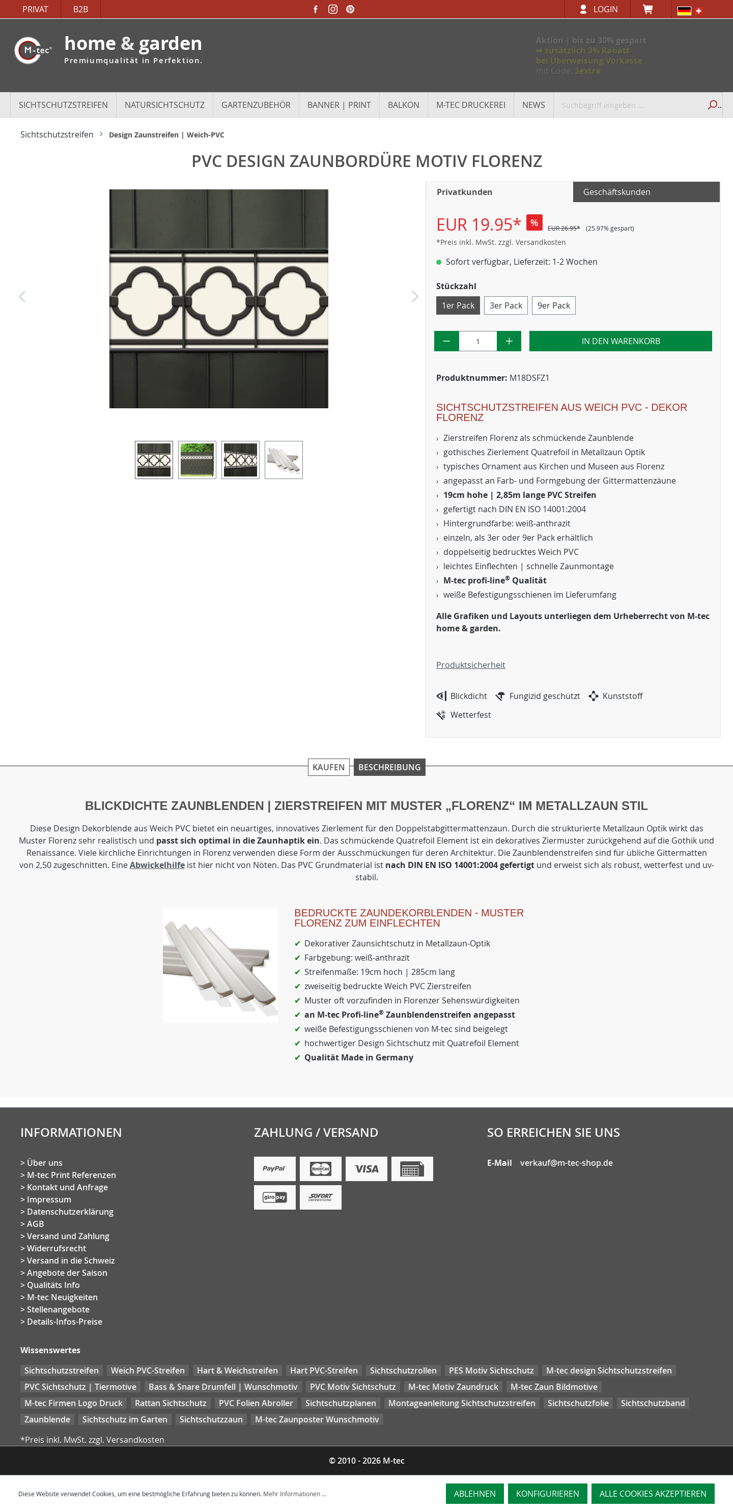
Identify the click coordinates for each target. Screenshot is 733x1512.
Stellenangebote (58, 1309)
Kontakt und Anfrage (67, 1187)
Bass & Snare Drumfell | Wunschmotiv (223, 1386)
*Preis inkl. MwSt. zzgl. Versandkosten (501, 242)
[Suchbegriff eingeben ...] (627, 105)
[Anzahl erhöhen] (509, 341)
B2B (80, 9)
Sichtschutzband (653, 1403)
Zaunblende (47, 1419)
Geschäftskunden (617, 192)
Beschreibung (389, 767)
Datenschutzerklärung (70, 1211)
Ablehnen (475, 1493)
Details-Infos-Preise (64, 1321)
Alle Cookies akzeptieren (653, 1493)
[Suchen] (711, 105)
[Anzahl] (478, 341)
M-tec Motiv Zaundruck (453, 1386)
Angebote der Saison (67, 1272)
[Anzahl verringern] (446, 341)
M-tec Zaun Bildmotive (554, 1386)
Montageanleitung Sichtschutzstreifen (461, 1403)
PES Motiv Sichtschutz (491, 1370)
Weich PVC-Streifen (148, 1370)
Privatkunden (465, 192)
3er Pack (506, 305)
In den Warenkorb (621, 341)
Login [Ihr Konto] (606, 9)
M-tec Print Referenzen (71, 1175)
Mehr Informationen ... (294, 1494)
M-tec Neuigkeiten (62, 1297)
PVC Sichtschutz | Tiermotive (80, 1386)
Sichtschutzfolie (578, 1403)
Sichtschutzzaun (211, 1419)
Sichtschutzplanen (340, 1403)
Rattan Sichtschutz (171, 1403)
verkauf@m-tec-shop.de (566, 1162)
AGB (35, 1223)
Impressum (49, 1199)
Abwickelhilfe (157, 865)
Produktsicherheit (470, 664)
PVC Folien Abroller (256, 1403)
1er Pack (458, 305)
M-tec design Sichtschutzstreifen (609, 1370)
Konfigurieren (547, 1493)
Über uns (45, 1162)
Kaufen (329, 767)
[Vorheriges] (22, 299)
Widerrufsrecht (56, 1248)
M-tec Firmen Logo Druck (73, 1403)
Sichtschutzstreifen (61, 1370)
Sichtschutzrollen (403, 1370)
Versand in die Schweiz (71, 1260)
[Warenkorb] (651, 9)
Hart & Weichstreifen (237, 1370)
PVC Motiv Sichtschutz (353, 1386)
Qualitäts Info (53, 1285)
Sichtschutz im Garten (124, 1419)
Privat (35, 9)
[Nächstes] (415, 299)
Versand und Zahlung (68, 1236)
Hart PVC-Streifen (324, 1370)
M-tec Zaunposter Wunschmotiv (317, 1419)
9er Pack (554, 305)
